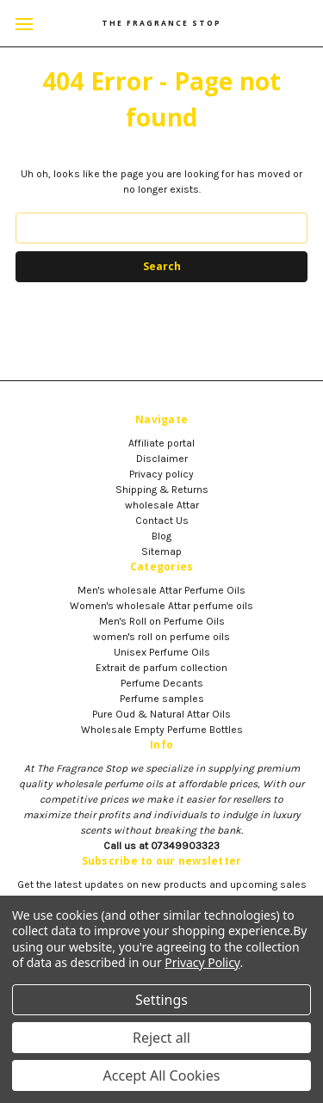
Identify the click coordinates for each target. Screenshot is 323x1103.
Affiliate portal (161, 443)
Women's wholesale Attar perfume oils (161, 606)
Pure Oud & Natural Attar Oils (161, 714)
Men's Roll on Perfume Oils (162, 621)
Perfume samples (162, 699)
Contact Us (162, 521)
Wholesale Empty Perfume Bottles (162, 730)
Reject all (161, 1037)
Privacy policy (161, 474)
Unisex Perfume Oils (162, 652)
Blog (161, 536)
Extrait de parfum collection (161, 668)
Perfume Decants (162, 683)
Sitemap (161, 551)
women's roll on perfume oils (161, 637)
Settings (161, 999)
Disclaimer (162, 459)
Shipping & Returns (161, 490)
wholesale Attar (162, 505)
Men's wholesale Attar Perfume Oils (161, 590)
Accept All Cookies (162, 1075)
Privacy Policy (202, 962)
